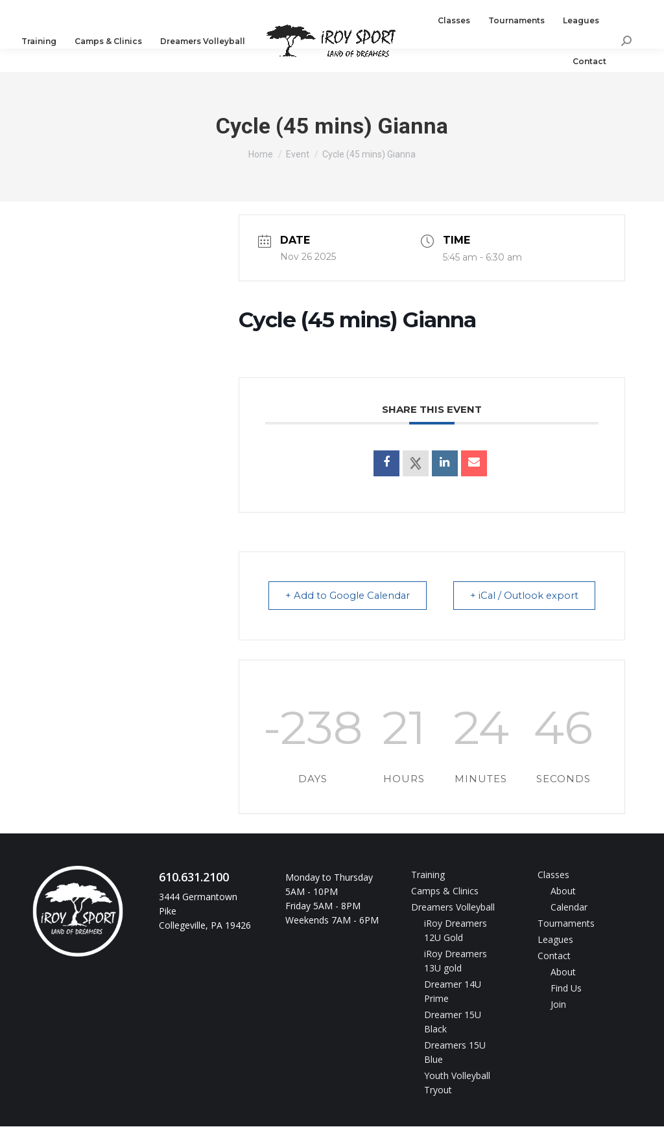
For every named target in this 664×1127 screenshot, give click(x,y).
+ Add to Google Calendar (350, 596)
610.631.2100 (64, 12)
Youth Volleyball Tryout (457, 1083)
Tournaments (566, 924)
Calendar (569, 907)
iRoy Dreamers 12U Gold (455, 931)
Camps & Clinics (445, 891)
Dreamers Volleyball (453, 907)
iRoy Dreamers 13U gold (455, 961)
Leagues (555, 940)
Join (558, 1005)
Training (428, 875)
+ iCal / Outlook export (521, 596)
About (563, 891)
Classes (553, 875)
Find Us (566, 988)
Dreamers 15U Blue (455, 1053)
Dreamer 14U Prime (452, 992)
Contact (554, 956)
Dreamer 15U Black (452, 1022)
